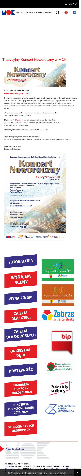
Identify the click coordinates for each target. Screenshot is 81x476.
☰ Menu (71, 3)
